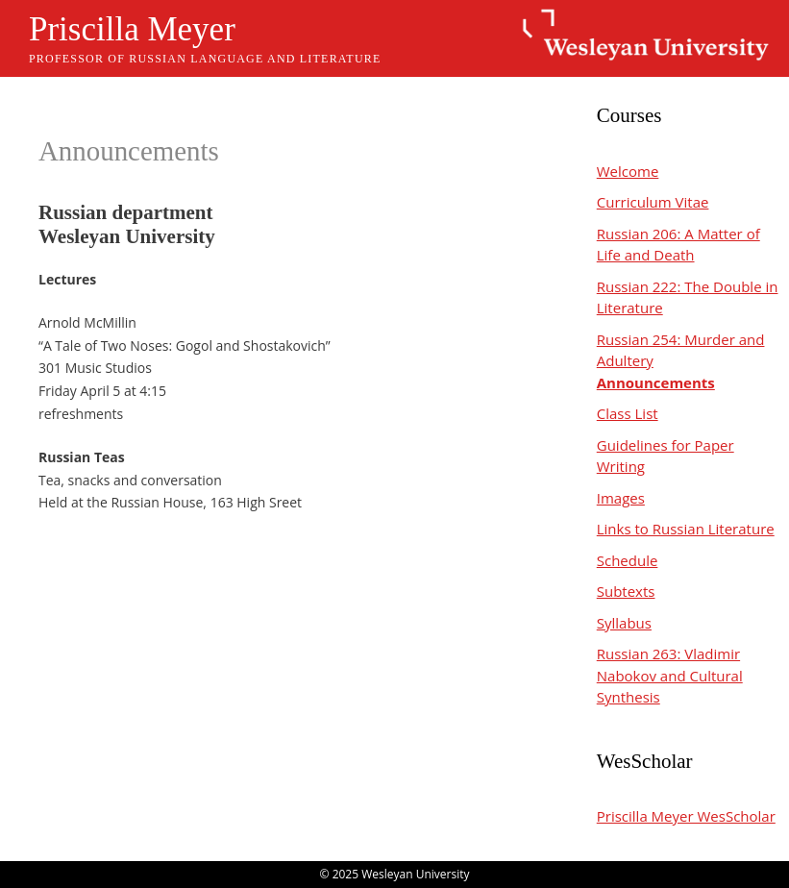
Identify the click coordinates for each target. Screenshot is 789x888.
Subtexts (626, 591)
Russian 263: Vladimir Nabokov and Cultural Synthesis (670, 675)
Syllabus (624, 622)
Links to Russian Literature (686, 528)
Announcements (656, 382)
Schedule (627, 560)
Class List (627, 413)
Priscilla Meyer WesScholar (686, 816)
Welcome (628, 171)
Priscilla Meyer (132, 29)
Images (621, 497)
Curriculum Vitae (653, 201)
